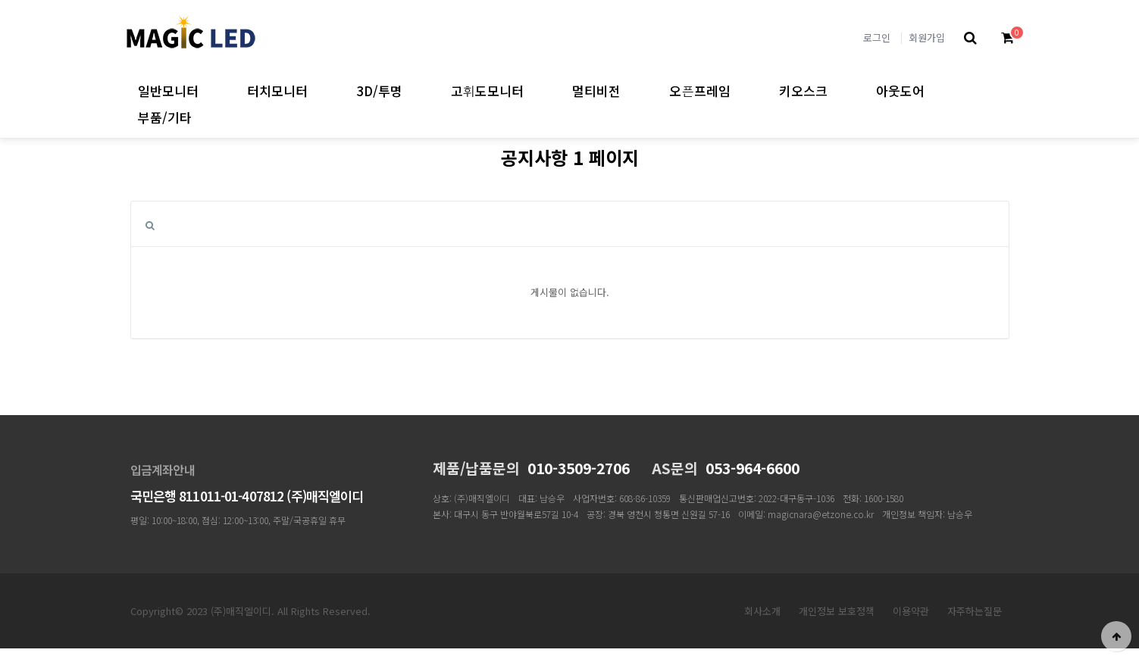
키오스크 (803, 90)
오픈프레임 (700, 90)
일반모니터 (168, 90)
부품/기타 (165, 117)
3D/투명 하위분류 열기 (415, 90)
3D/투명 (379, 90)
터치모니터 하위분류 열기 (320, 90)
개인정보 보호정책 (837, 611)
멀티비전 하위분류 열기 (633, 90)
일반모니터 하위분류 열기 (211, 90)
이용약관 (911, 611)
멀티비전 (596, 90)
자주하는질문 (974, 611)
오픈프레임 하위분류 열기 (743, 90)
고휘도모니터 (487, 90)
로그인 (876, 37)
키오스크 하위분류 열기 (840, 90)
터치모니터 (277, 90)
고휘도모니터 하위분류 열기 (536, 90)
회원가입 (927, 37)
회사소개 (762, 611)
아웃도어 (900, 90)
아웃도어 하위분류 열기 (937, 90)
